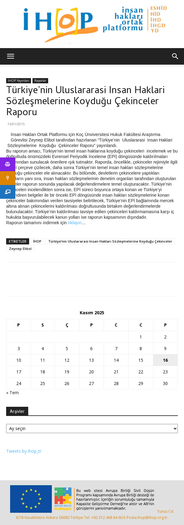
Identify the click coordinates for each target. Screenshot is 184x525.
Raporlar (40, 80)
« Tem (12, 392)
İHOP (37, 241)
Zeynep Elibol (20, 248)
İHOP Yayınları (18, 80)
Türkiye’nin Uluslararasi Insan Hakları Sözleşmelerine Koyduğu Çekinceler (110, 241)
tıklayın (75, 222)
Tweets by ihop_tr (23, 451)
